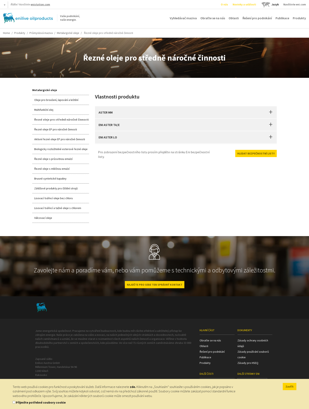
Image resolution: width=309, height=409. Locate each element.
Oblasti (234, 18)
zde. (133, 387)
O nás (224, 4)
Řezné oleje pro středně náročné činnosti (61, 119)
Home (6, 33)
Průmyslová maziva (41, 33)
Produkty (299, 18)
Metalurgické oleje (68, 33)
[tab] (186, 112)
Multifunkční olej (43, 110)
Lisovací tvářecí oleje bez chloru (53, 198)
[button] (270, 112)
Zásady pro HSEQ (247, 363)
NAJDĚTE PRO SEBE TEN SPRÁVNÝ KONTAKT (154, 284)
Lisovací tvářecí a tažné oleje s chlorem (57, 208)
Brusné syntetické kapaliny (50, 178)
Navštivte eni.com (294, 4)
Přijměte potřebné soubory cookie (41, 402)
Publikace (282, 18)
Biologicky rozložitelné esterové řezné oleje (61, 149)
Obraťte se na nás (212, 18)
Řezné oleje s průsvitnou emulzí (53, 159)
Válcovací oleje (43, 218)
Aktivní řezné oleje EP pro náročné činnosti (59, 139)
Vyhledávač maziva (183, 18)
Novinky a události (244, 4)
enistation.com (40, 4)
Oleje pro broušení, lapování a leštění (56, 100)
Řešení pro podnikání (257, 18)
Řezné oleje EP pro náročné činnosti (55, 129)
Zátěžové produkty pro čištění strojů (56, 188)
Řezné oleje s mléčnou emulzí (52, 169)
